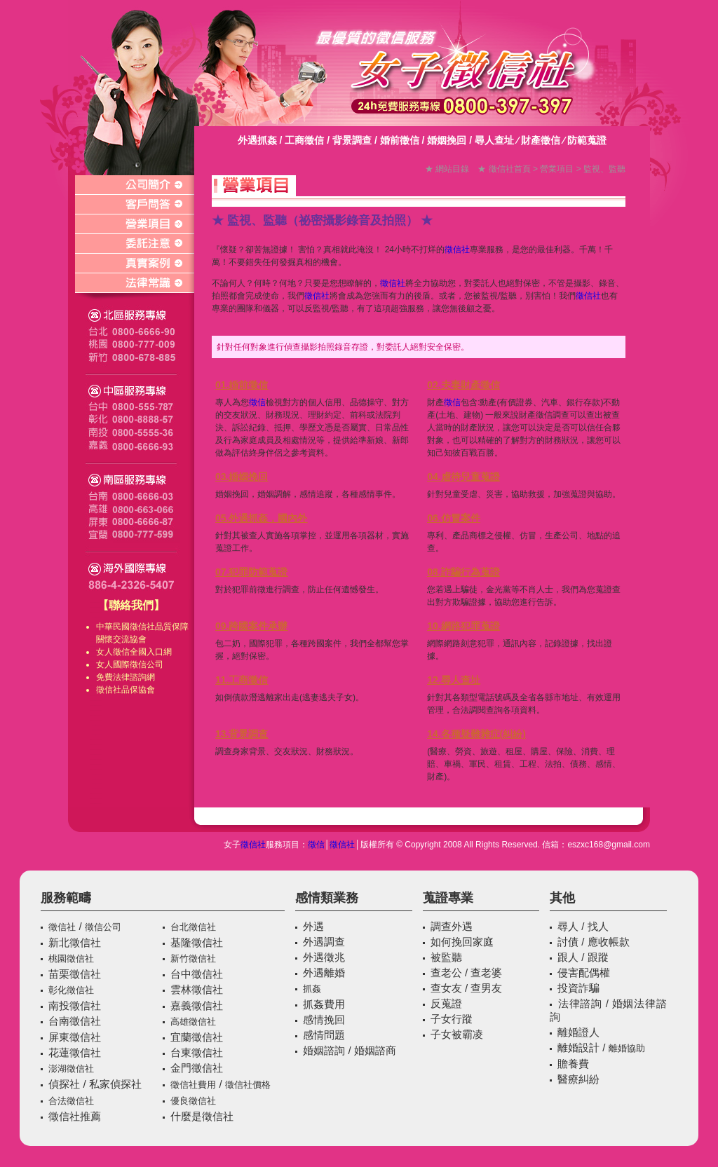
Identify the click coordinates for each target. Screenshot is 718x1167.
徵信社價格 (248, 1084)
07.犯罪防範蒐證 (251, 572)
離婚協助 (627, 1048)
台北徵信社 (193, 927)
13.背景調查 (241, 733)
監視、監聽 (604, 169)
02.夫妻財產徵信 (463, 384)
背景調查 (352, 140)
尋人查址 (494, 140)
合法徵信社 (71, 1101)
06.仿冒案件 (453, 518)
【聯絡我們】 (131, 605)
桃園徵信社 (71, 958)
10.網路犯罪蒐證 (463, 626)
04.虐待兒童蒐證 (463, 476)
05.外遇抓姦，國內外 (261, 518)
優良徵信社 (193, 1101)
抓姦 (312, 988)
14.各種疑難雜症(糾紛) (476, 733)
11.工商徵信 (241, 679)
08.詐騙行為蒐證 (463, 572)
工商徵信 (304, 140)
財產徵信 (540, 140)
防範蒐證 (587, 140)
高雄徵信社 (193, 1021)
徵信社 (142, 627)
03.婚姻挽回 (241, 476)
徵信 (121, 652)
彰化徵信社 (71, 990)
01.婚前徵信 (241, 384)
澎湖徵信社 (71, 1068)
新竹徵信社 (193, 958)
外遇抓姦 (257, 140)
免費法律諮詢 (121, 677)
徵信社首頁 (510, 169)
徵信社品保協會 (125, 690)
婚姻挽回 (446, 140)
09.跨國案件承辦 (251, 626)
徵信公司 (146, 664)
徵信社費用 (193, 1084)
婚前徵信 (399, 140)
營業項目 (557, 169)
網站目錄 (452, 169)
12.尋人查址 (453, 679)
